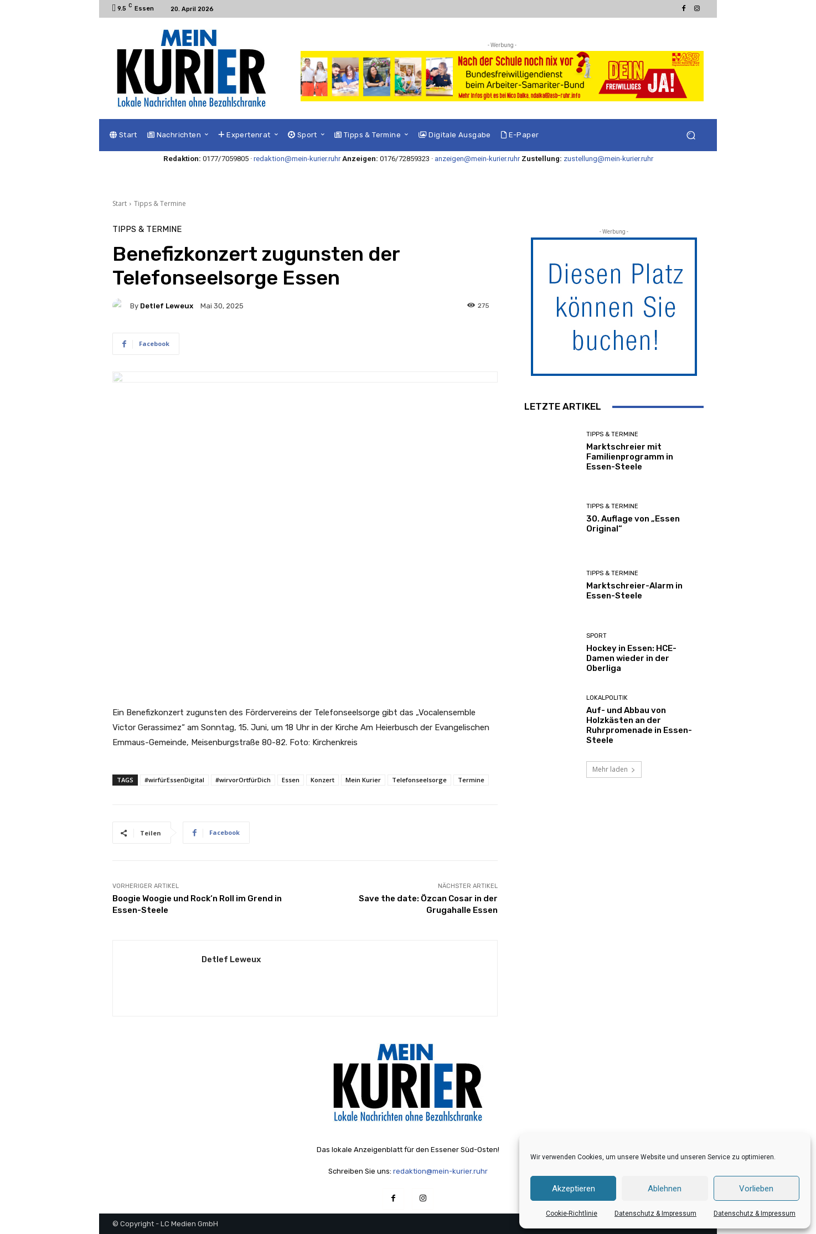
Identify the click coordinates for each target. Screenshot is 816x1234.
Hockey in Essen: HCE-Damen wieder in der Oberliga (631, 658)
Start (119, 203)
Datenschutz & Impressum (655, 1213)
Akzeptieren (573, 1189)
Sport (596, 636)
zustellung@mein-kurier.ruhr (608, 158)
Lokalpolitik (607, 698)
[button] (691, 135)
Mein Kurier (363, 780)
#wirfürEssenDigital (174, 780)
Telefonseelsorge (419, 780)
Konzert (322, 780)
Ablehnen (664, 1189)
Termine (471, 780)
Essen (290, 780)
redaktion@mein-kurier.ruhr (297, 158)
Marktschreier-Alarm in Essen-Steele (634, 591)
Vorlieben (756, 1189)
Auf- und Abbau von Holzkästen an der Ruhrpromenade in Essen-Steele (639, 725)
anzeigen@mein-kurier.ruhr (477, 158)
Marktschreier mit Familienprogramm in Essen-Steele (629, 457)
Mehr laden (614, 769)
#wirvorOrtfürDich (243, 780)
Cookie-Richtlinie (571, 1213)
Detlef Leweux (166, 305)
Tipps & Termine (160, 203)
